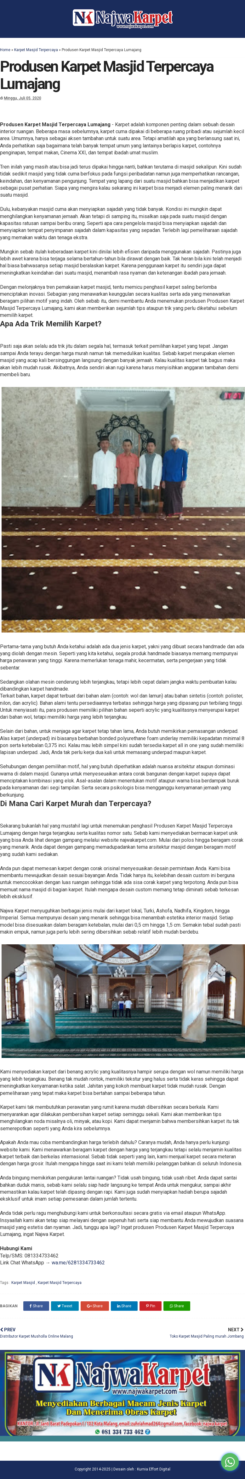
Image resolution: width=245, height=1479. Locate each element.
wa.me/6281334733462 (78, 1263)
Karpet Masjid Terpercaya (36, 50)
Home (5, 50)
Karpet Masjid (23, 1282)
